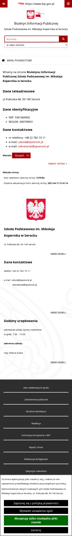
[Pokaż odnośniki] (4, 4)
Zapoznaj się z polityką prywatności (36, 503)
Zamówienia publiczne (36, 399)
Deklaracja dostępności (36, 459)
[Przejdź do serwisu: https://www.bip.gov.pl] (36, 3)
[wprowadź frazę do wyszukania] (31, 39)
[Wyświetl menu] (68, 4)
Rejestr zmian (36, 447)
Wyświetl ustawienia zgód (36, 511)
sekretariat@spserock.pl (33, 146)
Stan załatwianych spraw (36, 387)
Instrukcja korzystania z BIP (36, 435)
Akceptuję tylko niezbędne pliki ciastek (36, 520)
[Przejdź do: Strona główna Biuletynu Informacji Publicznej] (3, 60)
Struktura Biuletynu (36, 411)
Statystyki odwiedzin (36, 471)
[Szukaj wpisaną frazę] (63, 39)
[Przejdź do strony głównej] (36, 21)
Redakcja (36, 423)
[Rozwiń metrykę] (21, 155)
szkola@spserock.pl (30, 142)
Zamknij (36, 530)
